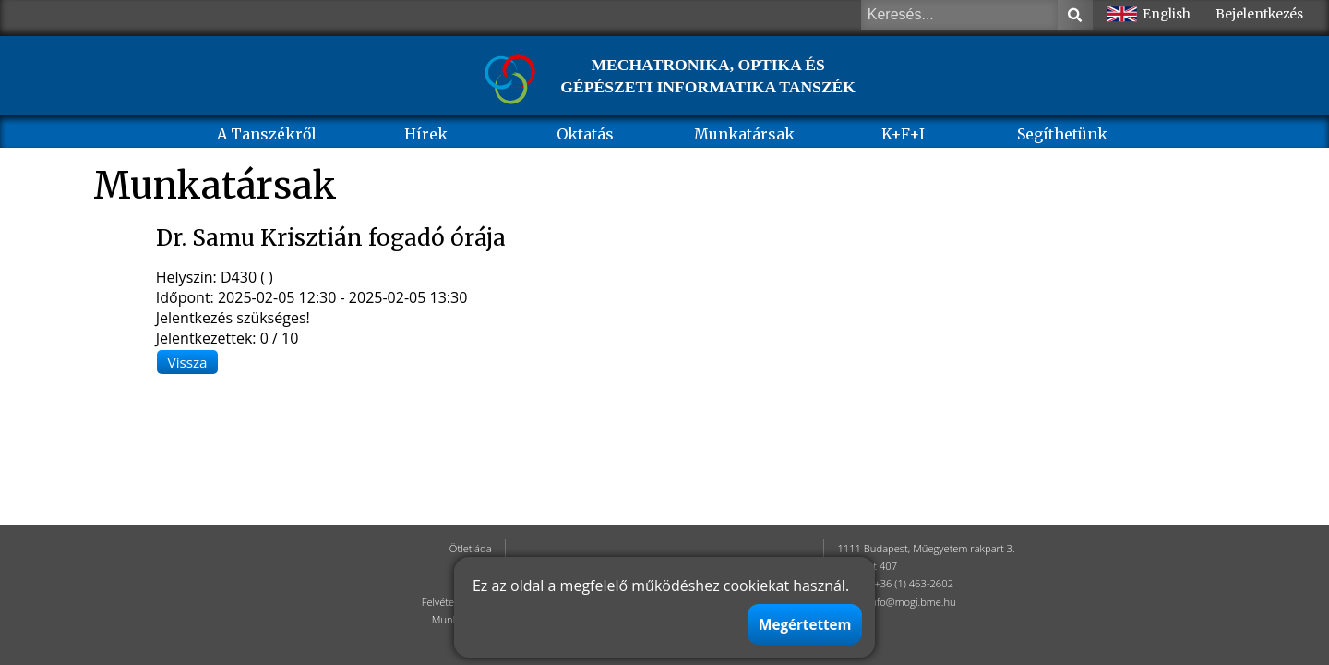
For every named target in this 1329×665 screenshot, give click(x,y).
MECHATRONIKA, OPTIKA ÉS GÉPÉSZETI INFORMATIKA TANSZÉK (708, 75)
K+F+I (903, 134)
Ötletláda (470, 548)
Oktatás (585, 134)
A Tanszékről (267, 134)
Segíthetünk (1062, 134)
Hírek (426, 134)
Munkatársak (744, 134)
